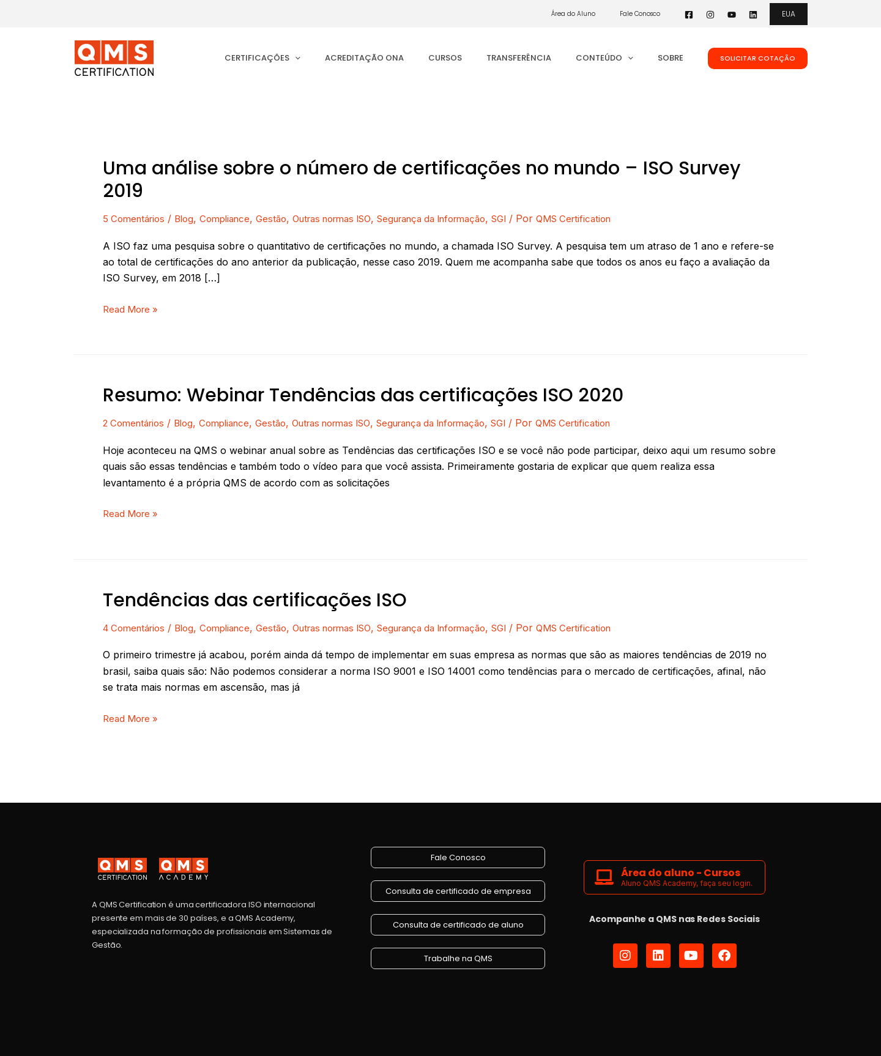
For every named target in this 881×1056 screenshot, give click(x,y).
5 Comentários (136, 218)
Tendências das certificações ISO (255, 599)
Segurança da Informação (462, 218)
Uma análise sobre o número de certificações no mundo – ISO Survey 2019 (421, 179)
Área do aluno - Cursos (680, 872)
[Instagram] (710, 14)
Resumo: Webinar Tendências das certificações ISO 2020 (363, 395)
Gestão (283, 218)
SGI (538, 218)
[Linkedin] (753, 14)
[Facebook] (689, 14)
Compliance (234, 218)
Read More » (133, 308)
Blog (190, 218)
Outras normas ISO (350, 218)
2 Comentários (136, 422)
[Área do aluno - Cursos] (604, 875)
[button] (789, 14)
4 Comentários (137, 626)
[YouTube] (731, 14)
